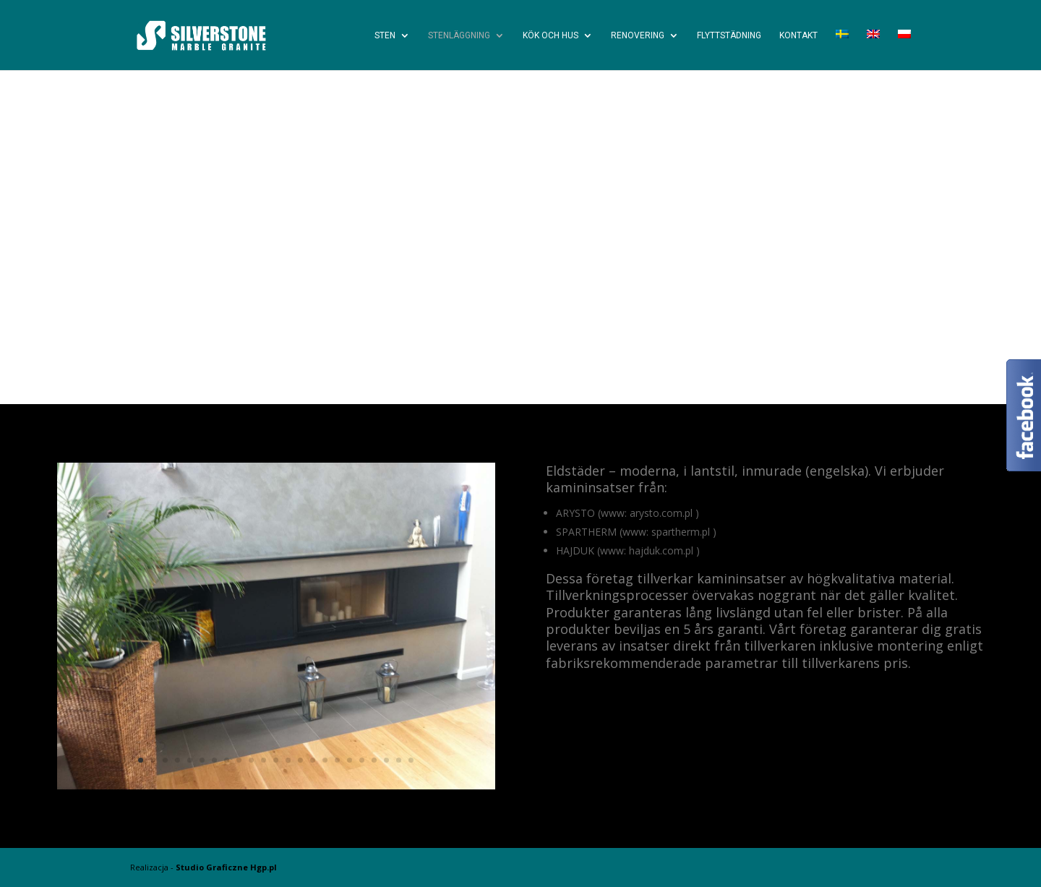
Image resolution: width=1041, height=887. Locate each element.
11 (263, 760)
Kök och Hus (550, 35)
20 (374, 760)
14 (300, 760)
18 (349, 760)
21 (386, 760)
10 (251, 760)
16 (324, 760)
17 (337, 760)
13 (288, 760)
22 (398, 760)
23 (411, 760)
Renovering (637, 35)
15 (312, 760)
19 (361, 760)
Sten (384, 35)
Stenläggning (459, 35)
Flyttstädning (729, 35)
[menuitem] (842, 50)
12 (275, 760)
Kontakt (798, 35)
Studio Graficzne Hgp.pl (226, 867)
